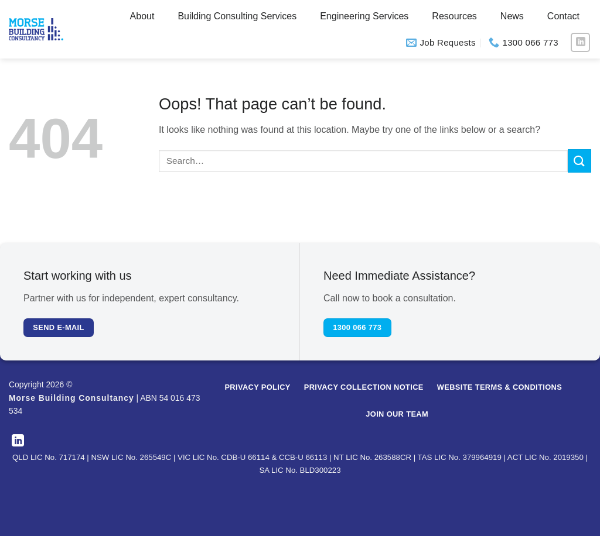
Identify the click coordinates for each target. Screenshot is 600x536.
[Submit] (579, 160)
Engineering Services (364, 16)
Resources (454, 16)
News (512, 16)
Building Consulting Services (237, 16)
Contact (563, 16)
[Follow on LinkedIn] (580, 42)
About (142, 16)
